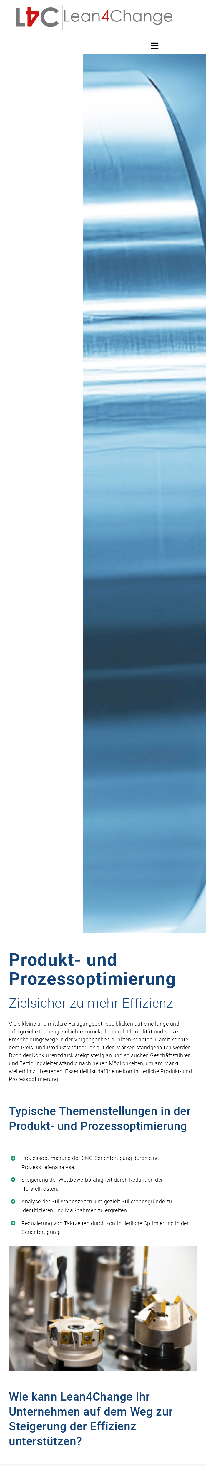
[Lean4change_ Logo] (94, 4)
